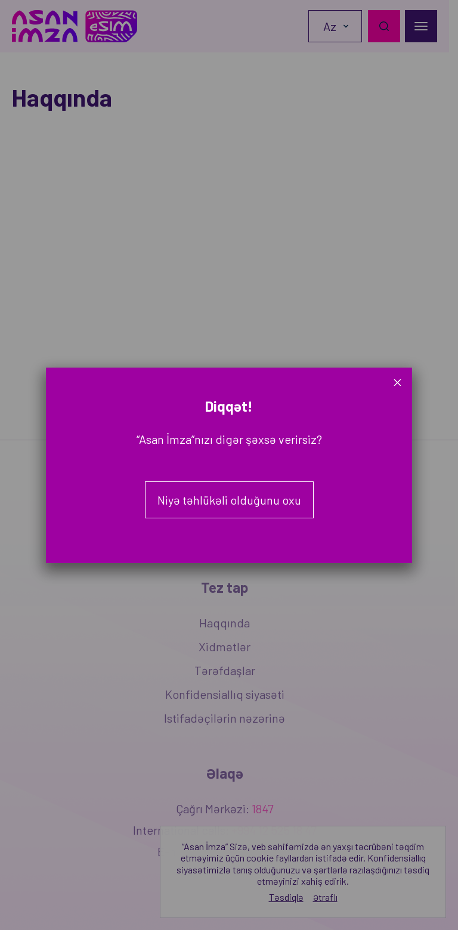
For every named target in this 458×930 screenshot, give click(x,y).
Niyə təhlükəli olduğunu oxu (229, 500)
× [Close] (397, 382)
